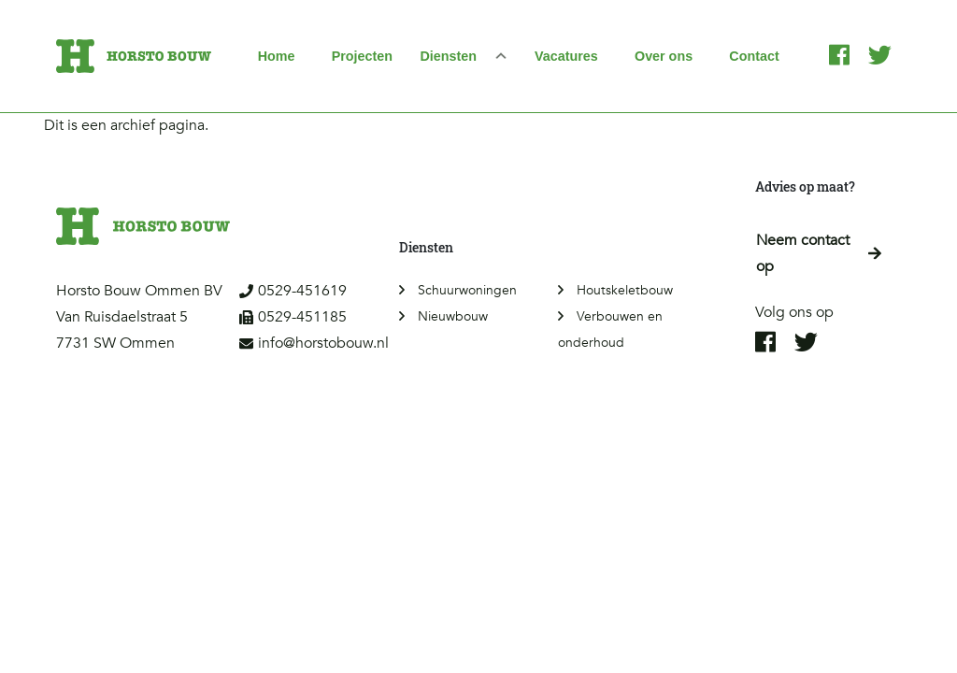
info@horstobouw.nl (314, 343)
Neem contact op (818, 253)
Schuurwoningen (467, 290)
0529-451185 (293, 317)
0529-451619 (293, 290)
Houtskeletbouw (625, 290)
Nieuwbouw (453, 316)
